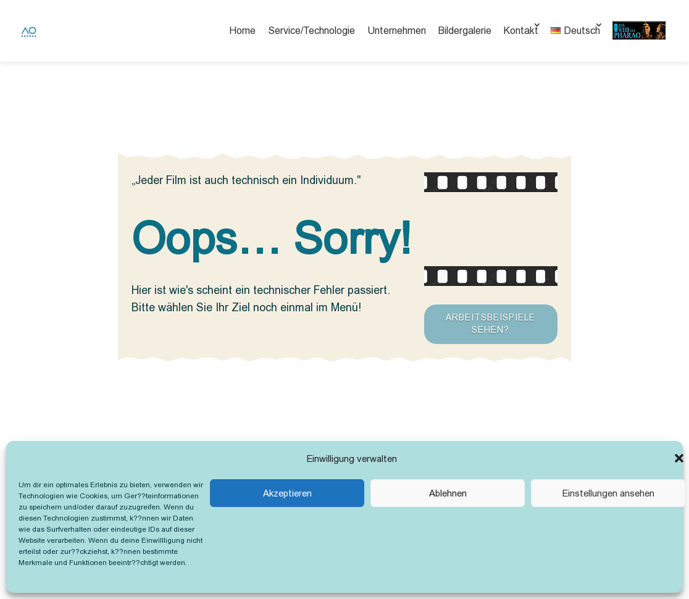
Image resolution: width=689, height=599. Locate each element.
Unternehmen (396, 30)
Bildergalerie (464, 30)
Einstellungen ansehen (608, 493)
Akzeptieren (287, 493)
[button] (679, 458)
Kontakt (521, 30)
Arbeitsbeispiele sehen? (490, 323)
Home (242, 30)
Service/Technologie (311, 30)
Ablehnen (448, 493)
